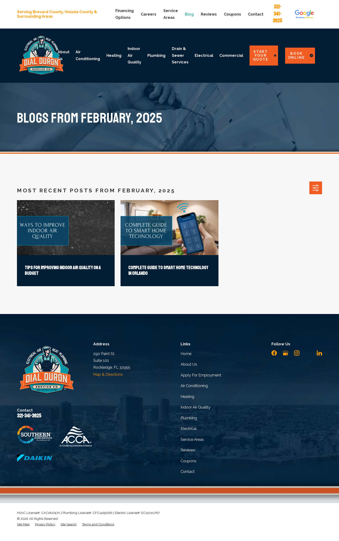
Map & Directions (108, 374)
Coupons (232, 14)
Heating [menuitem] (113, 55)
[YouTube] (308, 353)
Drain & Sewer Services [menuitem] (180, 55)
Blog (189, 14)
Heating (187, 396)
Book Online (300, 55)
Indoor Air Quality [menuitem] (134, 55)
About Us (189, 364)
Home (186, 353)
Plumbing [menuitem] (156, 55)
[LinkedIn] (319, 353)
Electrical (189, 428)
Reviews (209, 14)
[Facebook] (274, 353)
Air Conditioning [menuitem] (88, 55)
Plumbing (189, 418)
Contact (255, 14)
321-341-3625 (277, 14)
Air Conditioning (194, 386)
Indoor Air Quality (195, 407)
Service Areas (192, 439)
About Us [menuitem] (63, 55)
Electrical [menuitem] (204, 55)
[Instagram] (296, 353)
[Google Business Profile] (285, 353)
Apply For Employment (201, 375)
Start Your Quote (264, 56)
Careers (148, 14)
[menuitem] (23, 524)
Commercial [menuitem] (231, 55)
